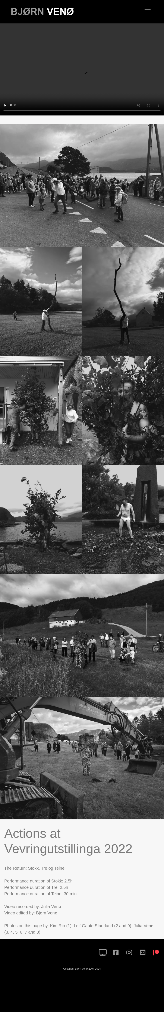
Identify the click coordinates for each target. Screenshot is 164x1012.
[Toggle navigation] (147, 9)
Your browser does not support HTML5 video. (82, 69)
